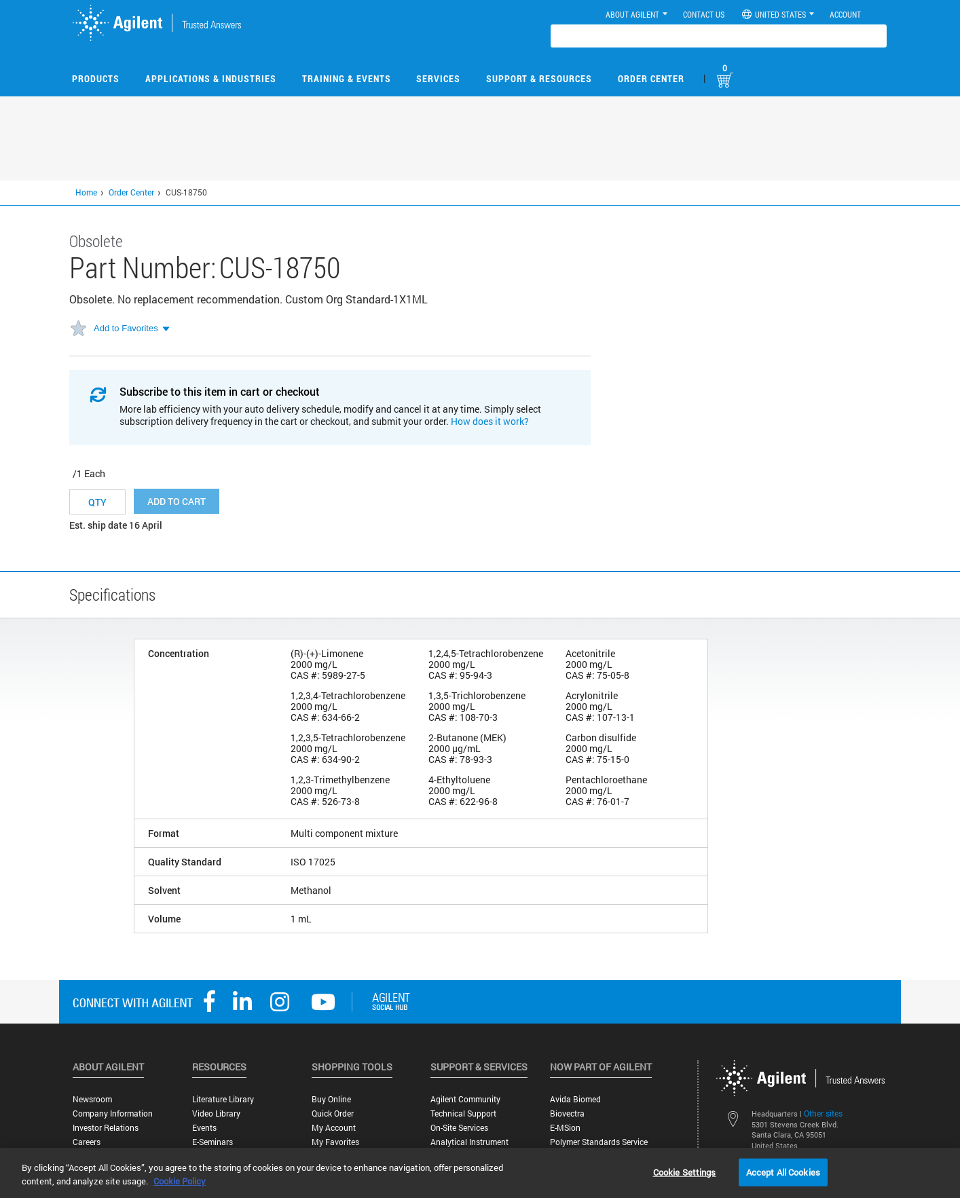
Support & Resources (539, 78)
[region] (480, 1173)
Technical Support (463, 1113)
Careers (86, 1142)
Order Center (651, 78)
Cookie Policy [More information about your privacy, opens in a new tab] (179, 1181)
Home (86, 192)
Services (438, 78)
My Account (334, 1128)
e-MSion (565, 1128)
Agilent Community (465, 1099)
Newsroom (92, 1099)
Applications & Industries (210, 78)
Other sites (823, 1113)
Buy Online (331, 1099)
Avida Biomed (575, 1099)
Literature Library (223, 1099)
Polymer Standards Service (599, 1142)
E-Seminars (212, 1142)
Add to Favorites (126, 328)
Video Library (216, 1113)
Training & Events (346, 78)
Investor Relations (106, 1128)
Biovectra (567, 1113)
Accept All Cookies (783, 1171)
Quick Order (333, 1113)
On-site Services (459, 1128)
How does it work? (490, 421)
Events (204, 1128)
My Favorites (335, 1142)
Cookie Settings (684, 1171)
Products (95, 78)
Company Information (113, 1113)
